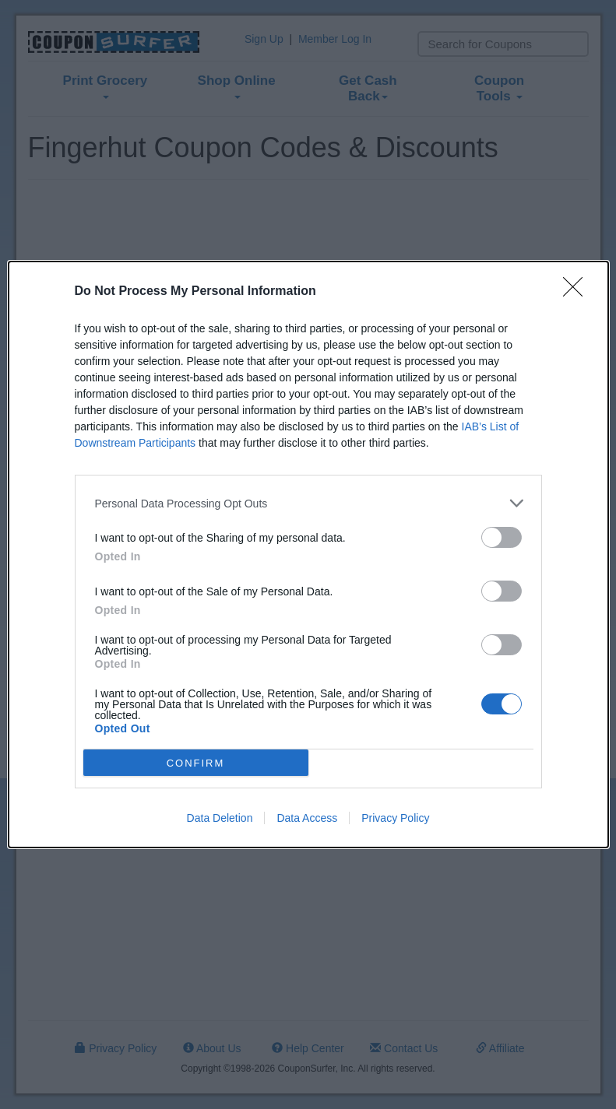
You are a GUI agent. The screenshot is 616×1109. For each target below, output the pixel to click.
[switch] (501, 537)
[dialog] (308, 554)
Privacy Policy (395, 818)
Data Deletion (220, 818)
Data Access (306, 818)
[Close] (578, 292)
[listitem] (308, 503)
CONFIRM (196, 763)
